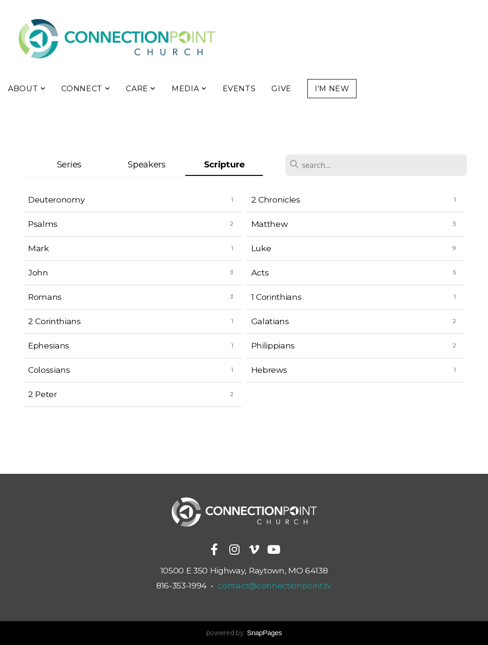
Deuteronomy (56, 199)
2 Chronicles (275, 199)
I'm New (332, 88)
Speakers (146, 164)
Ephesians (48, 345)
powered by (244, 633)
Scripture (224, 164)
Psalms (43, 224)
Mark (38, 248)
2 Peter (42, 394)
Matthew (269, 224)
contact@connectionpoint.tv (275, 585)
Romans (45, 297)
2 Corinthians (54, 321)
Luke (261, 248)
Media (189, 88)
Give (281, 88)
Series (69, 164)
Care (141, 88)
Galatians (270, 321)
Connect (85, 88)
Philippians (273, 345)
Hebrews (269, 370)
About (26, 88)
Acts (260, 272)
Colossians (49, 370)
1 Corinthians (276, 297)
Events (239, 88)
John (38, 272)
